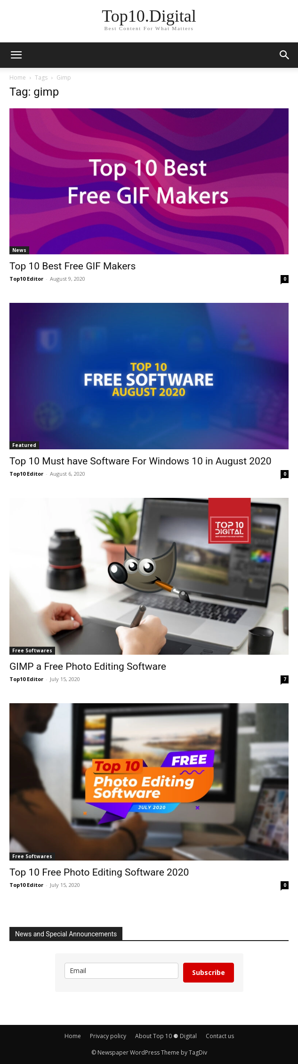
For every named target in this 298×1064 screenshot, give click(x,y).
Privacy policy (108, 1036)
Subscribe (208, 972)
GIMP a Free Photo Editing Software (87, 666)
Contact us (220, 1036)
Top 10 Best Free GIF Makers (72, 266)
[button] (16, 55)
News (19, 250)
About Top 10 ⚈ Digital (166, 1036)
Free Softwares (32, 650)
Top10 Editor (26, 278)
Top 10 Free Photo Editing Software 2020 (99, 872)
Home (17, 77)
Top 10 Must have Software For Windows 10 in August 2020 (140, 461)
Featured (24, 445)
